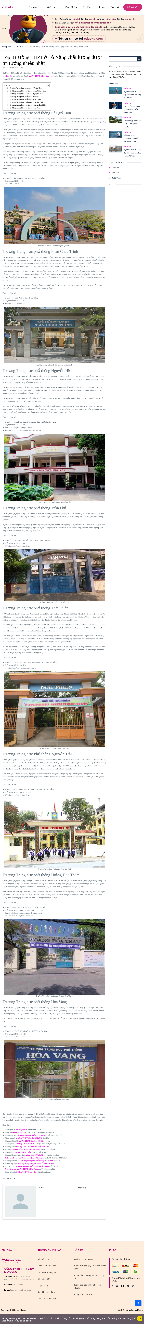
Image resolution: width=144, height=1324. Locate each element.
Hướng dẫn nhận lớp (83, 1294)
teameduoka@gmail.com (21, 1290)
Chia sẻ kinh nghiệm (47, 1266)
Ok (139, 1318)
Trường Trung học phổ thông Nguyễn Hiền (26, 94)
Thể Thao (127, 89)
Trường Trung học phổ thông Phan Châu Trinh (28, 91)
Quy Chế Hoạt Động (46, 1292)
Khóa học (53, 7)
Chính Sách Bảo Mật (47, 1298)
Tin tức (20, 46)
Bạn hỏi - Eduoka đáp (83, 1259)
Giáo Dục (115, 167)
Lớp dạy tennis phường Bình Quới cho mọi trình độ (131, 138)
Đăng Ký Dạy (70, 7)
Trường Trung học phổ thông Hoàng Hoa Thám (28, 105)
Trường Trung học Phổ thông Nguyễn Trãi (26, 102)
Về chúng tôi (43, 1259)
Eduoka (9, 76)
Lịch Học (101, 7)
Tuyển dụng (43, 1285)
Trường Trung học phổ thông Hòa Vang (25, 108)
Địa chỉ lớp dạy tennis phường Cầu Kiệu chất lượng (132, 109)
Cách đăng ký (44, 1279)
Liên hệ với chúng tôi (47, 1272)
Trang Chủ (34, 7)
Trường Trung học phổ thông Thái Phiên (25, 99)
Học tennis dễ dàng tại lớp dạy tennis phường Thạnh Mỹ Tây (132, 153)
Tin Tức (87, 7)
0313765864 (18, 1284)
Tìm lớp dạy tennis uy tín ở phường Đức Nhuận (132, 124)
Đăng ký (115, 7)
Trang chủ (6, 46)
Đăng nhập (132, 7)
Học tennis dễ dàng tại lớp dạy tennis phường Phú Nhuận (132, 95)
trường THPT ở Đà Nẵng (39, 76)
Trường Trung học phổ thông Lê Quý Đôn (26, 88)
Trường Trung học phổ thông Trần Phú (25, 97)
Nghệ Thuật (116, 178)
